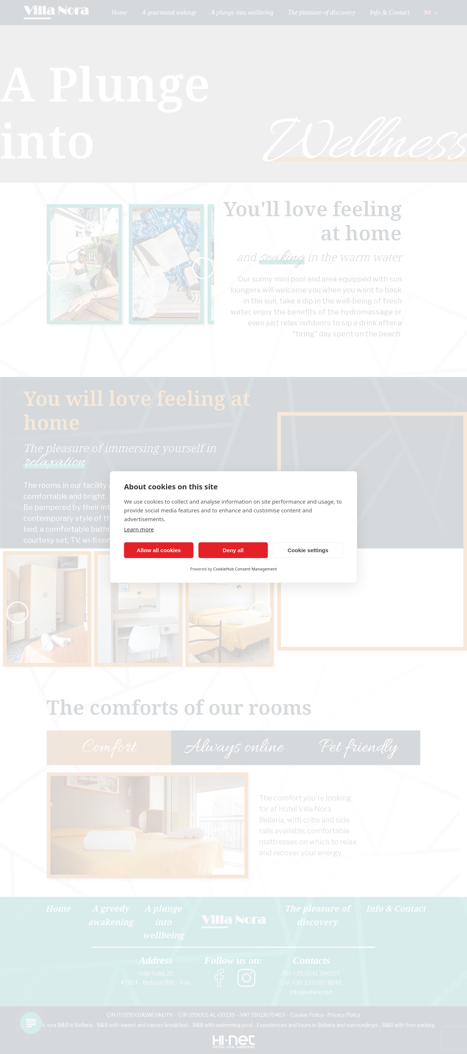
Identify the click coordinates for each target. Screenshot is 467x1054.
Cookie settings (307, 550)
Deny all (233, 550)
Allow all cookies (159, 550)
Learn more (139, 529)
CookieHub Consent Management (245, 569)
